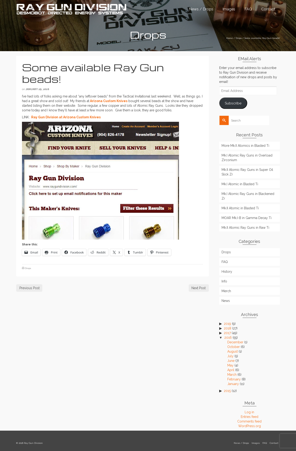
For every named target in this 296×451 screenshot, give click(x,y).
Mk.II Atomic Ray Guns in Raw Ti (245, 227)
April (230, 370)
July (230, 356)
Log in (249, 412)
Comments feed (249, 421)
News (226, 301)
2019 (227, 324)
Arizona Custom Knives (108, 101)
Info (224, 281)
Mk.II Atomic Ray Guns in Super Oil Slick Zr (247, 172)
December (235, 342)
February (234, 379)
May (230, 365)
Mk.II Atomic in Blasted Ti (240, 208)
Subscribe (233, 103)
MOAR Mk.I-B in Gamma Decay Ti (246, 218)
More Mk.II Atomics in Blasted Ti (245, 145)
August (232, 351)
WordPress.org (249, 426)
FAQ (225, 262)
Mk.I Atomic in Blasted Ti (240, 184)
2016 (228, 337)
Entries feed (249, 417)
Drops (28, 268)
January (233, 384)
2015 (227, 391)
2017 (227, 333)
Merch (226, 291)
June (230, 361)
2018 (227, 328)
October (233, 347)
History (227, 271)
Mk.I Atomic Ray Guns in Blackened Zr (248, 196)
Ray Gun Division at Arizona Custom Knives (66, 117)
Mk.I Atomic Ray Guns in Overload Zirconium (247, 157)
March (232, 374)
